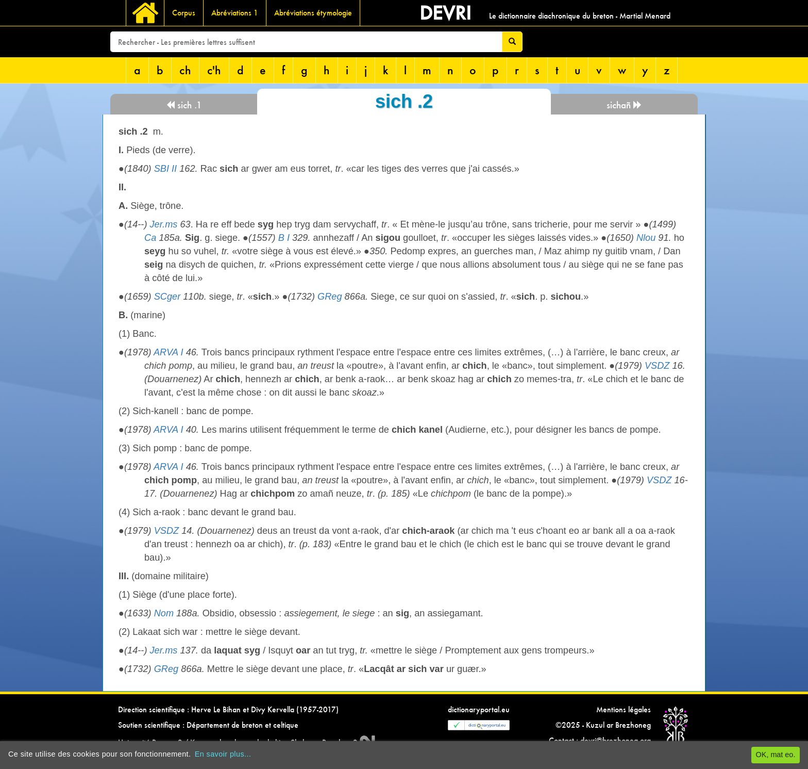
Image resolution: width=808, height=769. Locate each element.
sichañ (624, 105)
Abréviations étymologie (313, 13)
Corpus (183, 13)
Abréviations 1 (234, 13)
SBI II (165, 168)
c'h (214, 70)
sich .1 (184, 105)
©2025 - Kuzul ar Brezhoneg (603, 725)
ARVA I (168, 352)
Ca (150, 238)
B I (284, 238)
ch (185, 70)
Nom (164, 613)
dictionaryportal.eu (479, 709)
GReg (329, 296)
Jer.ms (164, 224)
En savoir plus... (223, 754)
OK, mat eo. (776, 754)
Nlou (645, 238)
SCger (167, 296)
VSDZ (657, 366)
